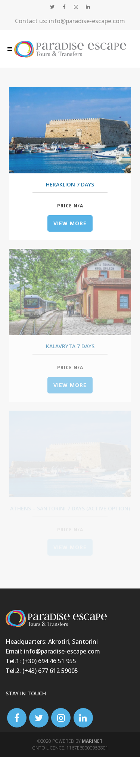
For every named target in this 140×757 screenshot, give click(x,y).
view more (70, 223)
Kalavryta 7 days (70, 346)
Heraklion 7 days (70, 184)
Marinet (92, 741)
